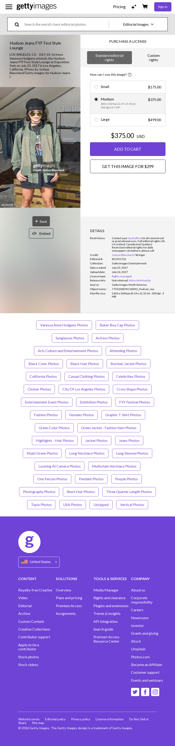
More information (140, 280)
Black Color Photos (43, 363)
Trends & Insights (107, 613)
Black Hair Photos (84, 363)
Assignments (66, 613)
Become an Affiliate (146, 665)
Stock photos (28, 657)
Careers (137, 610)
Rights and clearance (109, 598)
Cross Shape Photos (132, 389)
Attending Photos (123, 350)
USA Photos (72, 504)
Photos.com (140, 657)
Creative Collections (34, 629)
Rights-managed (122, 276)
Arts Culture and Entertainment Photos (68, 350)
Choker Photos (39, 389)
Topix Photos (41, 504)
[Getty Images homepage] (37, 6)
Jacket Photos (96, 440)
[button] (40, 147)
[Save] (41, 221)
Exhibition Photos (94, 402)
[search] (19, 24)
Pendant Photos (91, 479)
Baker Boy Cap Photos (117, 325)
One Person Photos (52, 479)
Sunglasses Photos (70, 338)
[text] (66, 24)
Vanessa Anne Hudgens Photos (64, 325)
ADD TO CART (127, 149)
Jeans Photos (129, 440)
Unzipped (101, 504)
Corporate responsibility (141, 600)
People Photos (126, 479)
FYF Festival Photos (134, 402)
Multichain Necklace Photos (114, 466)
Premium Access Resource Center (106, 639)
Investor (137, 625)
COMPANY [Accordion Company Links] (140, 578)
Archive (24, 613)
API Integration (105, 621)
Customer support (145, 672)
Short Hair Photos (81, 491)
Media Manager (106, 590)
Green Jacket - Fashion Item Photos (108, 428)
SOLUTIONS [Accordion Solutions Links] (66, 578)
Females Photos (81, 415)
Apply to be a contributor (28, 647)
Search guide (103, 629)
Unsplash (138, 649)
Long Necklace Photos (87, 453)
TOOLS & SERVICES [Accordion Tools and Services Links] (110, 578)
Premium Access (69, 606)
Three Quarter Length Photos (129, 491)
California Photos (43, 376)
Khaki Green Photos (42, 453)
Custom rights (153, 57)
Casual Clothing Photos (86, 376)
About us (138, 590)
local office (134, 238)
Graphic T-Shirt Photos (123, 415)
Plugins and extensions (111, 606)
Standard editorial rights (109, 57)
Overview (63, 590)
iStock (136, 641)
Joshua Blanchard (123, 255)
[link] (120, 280)
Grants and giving (144, 633)
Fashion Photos (46, 415)
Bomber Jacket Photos (129, 363)
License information (110, 719)
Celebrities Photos (130, 376)
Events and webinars (147, 680)
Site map (38, 723)
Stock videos (28, 665)
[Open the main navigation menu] (8, 6)
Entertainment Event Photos (47, 402)
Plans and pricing (69, 598)
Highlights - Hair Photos (55, 440)
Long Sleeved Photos (132, 453)
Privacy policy (80, 719)
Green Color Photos (54, 428)
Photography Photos (39, 491)
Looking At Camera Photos (60, 466)
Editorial (25, 606)
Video (23, 598)
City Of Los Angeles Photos (83, 389)
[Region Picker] (39, 562)
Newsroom (140, 618)
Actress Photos (108, 338)
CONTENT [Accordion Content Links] (27, 578)
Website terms (29, 719)
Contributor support (34, 637)
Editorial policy (55, 719)
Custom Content (31, 621)
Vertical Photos (132, 504)
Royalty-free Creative (35, 590)
